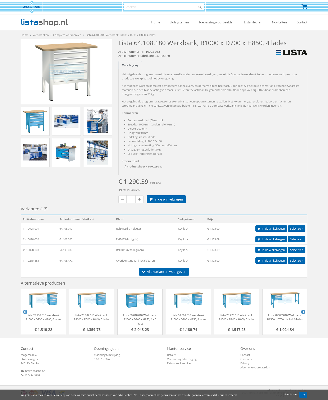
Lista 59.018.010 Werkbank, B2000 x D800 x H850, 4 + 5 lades (140, 319)
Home (155, 22)
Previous (25, 312)
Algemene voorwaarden (255, 367)
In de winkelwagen (166, 199)
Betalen (172, 355)
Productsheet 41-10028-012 (143, 166)
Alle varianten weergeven (164, 271)
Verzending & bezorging (182, 359)
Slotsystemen (179, 22)
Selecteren (296, 228)
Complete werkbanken (67, 35)
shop (44, 22)
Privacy (244, 363)
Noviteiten (279, 22)
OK (303, 394)
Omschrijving (130, 65)
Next (303, 312)
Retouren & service (179, 363)
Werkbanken (41, 35)
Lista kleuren (253, 22)
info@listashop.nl (33, 371)
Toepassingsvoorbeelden (216, 22)
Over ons (246, 359)
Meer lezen (290, 394)
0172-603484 (30, 375)
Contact (301, 22)
